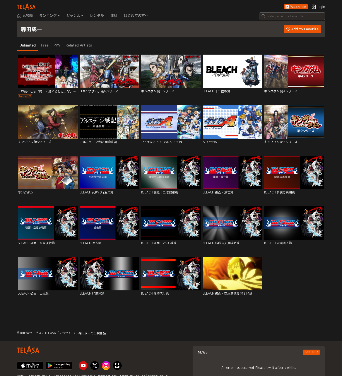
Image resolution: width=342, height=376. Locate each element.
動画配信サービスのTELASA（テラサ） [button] (44, 333)
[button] (296, 7)
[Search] (292, 16)
